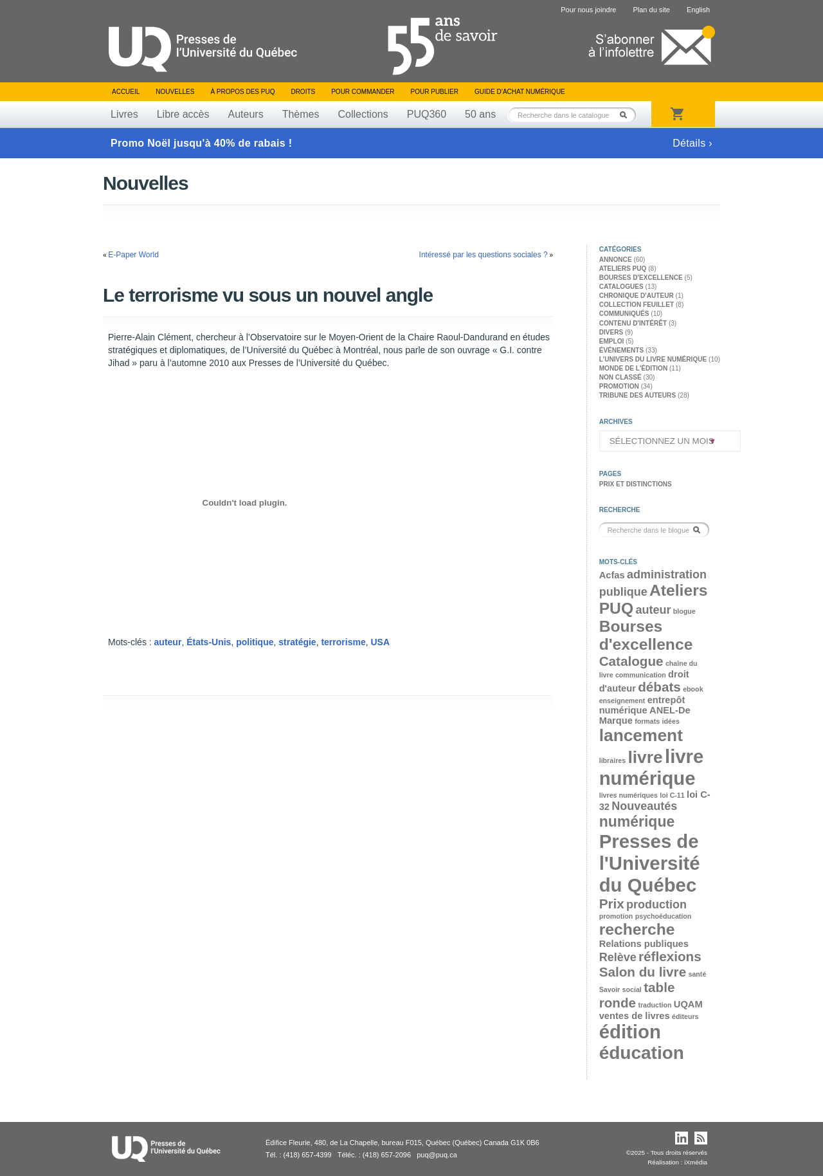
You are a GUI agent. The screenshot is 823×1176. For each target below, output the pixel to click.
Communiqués (624, 313)
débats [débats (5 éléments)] (659, 686)
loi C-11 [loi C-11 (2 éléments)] (672, 795)
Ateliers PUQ (623, 268)
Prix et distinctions (635, 484)
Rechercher (627, 115)
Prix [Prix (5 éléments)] (611, 903)
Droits (303, 91)
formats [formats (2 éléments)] (647, 721)
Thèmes (301, 114)
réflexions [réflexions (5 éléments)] (669, 956)
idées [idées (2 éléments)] (671, 721)
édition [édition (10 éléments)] (630, 1031)
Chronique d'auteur (636, 295)
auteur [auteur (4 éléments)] (653, 609)
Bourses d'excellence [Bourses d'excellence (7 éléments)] (646, 635)
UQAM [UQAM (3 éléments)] (688, 1004)
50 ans (480, 114)
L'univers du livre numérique (653, 359)
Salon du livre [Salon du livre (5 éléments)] (642, 971)
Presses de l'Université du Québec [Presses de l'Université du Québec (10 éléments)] (649, 863)
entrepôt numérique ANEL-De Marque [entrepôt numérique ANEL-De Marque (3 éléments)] (645, 710)
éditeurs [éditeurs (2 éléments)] (685, 1016)
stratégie (297, 642)
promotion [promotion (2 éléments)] (616, 916)
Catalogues (621, 286)
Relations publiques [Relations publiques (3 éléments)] (644, 944)
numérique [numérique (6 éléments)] (637, 821)
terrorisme (343, 642)
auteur (168, 642)
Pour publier (434, 91)
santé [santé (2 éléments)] (697, 974)
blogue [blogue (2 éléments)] (684, 611)
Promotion (619, 386)
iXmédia (695, 1162)
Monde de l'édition (633, 368)
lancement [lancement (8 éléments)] (641, 735)
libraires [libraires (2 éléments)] (612, 760)
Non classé (620, 377)
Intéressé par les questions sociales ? (483, 254)
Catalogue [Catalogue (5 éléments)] (631, 661)
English (698, 10)
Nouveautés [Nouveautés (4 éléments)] (644, 806)
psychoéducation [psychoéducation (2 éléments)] (663, 916)
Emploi (611, 341)
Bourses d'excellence (641, 277)
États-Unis (208, 642)
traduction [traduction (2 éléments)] (654, 1005)
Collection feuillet (636, 304)
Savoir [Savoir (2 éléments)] (609, 989)
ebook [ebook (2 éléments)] (693, 689)
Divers (611, 332)
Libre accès (183, 114)
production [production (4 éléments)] (656, 904)
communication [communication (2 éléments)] (640, 675)
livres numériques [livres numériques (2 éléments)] (628, 795)
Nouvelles (175, 91)
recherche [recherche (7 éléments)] (637, 929)
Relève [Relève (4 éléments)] (618, 957)
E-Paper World (133, 254)
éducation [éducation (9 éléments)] (641, 1053)
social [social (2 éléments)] (632, 989)
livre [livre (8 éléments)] (645, 757)
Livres (124, 114)
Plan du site (651, 10)
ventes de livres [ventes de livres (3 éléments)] (634, 1016)
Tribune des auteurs (637, 395)
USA (380, 642)
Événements (621, 350)
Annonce (615, 259)
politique (254, 642)
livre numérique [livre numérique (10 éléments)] (651, 767)
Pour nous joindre (588, 10)
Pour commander (362, 91)
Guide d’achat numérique (520, 91)
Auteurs (246, 114)
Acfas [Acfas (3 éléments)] (612, 575)
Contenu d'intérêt (633, 323)
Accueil (126, 91)
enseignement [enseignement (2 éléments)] (622, 700)
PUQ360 (426, 114)
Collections (363, 114)
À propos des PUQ (242, 91)
